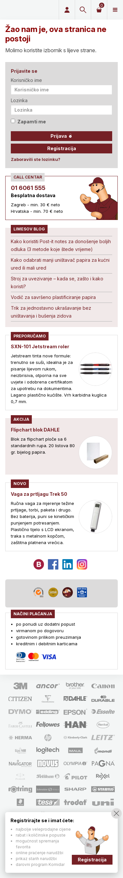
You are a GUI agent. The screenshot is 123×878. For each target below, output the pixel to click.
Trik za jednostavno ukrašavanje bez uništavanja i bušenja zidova (51, 312)
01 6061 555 (28, 187)
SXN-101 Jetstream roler (40, 346)
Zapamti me (28, 121)
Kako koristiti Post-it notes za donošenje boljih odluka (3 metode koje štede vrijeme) (61, 245)
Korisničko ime (26, 80)
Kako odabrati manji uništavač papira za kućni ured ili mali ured (60, 264)
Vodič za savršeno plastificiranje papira (53, 297)
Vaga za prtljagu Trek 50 (39, 494)
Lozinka (19, 100)
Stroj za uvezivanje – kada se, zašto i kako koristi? (57, 282)
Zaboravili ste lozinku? (35, 159)
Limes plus (28, 9)
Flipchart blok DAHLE (35, 429)
